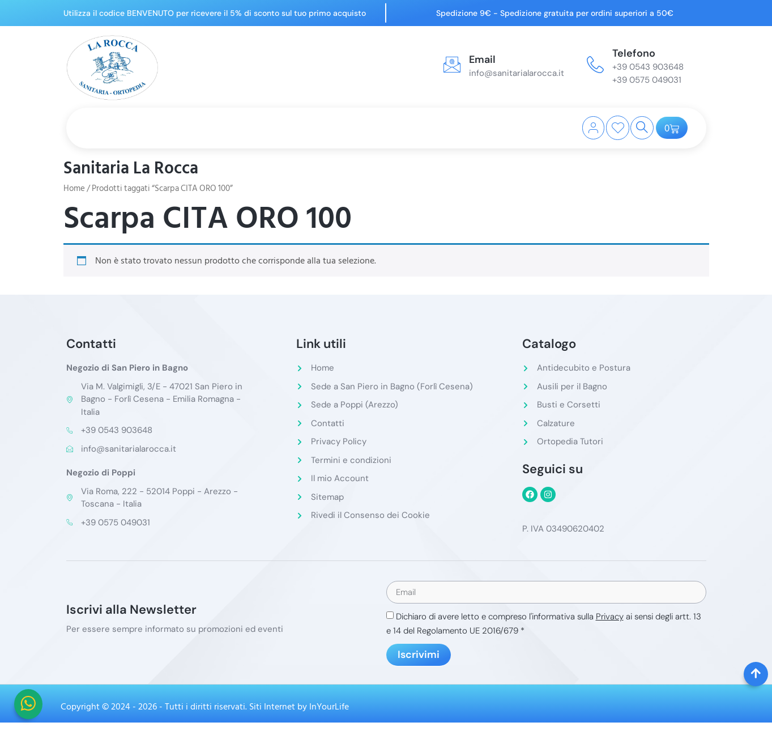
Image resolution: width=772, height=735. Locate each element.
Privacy (610, 617)
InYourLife (329, 707)
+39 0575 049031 (646, 80)
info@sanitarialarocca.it (516, 73)
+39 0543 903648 (648, 67)
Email (482, 59)
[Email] (451, 64)
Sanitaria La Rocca (130, 168)
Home (74, 188)
